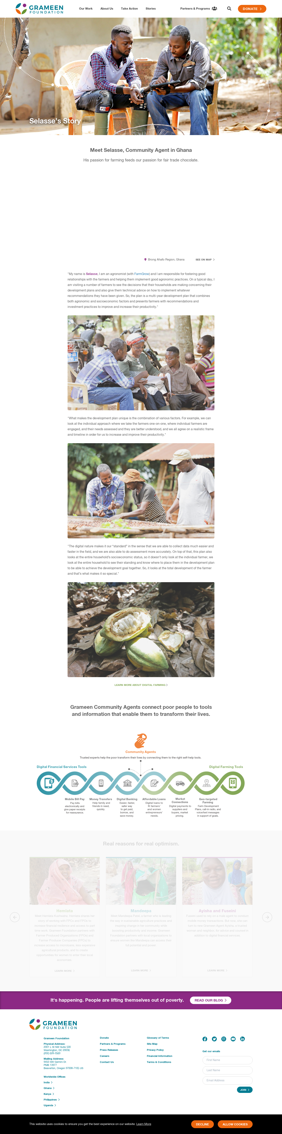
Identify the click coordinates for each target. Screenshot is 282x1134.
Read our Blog (211, 1000)
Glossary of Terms (158, 1038)
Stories (151, 8)
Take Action (129, 8)
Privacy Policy (155, 1050)
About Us (106, 8)
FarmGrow (141, 277)
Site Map (152, 1044)
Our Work (86, 8)
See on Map (205, 262)
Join (244, 1090)
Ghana (49, 1088)
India (48, 1082)
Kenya (49, 1094)
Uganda (50, 1105)
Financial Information (159, 1056)
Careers (104, 1056)
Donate (252, 9)
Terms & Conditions (159, 1062)
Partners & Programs (113, 1044)
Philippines (52, 1099)
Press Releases (109, 1050)
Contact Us (107, 1062)
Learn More (143, 1124)
